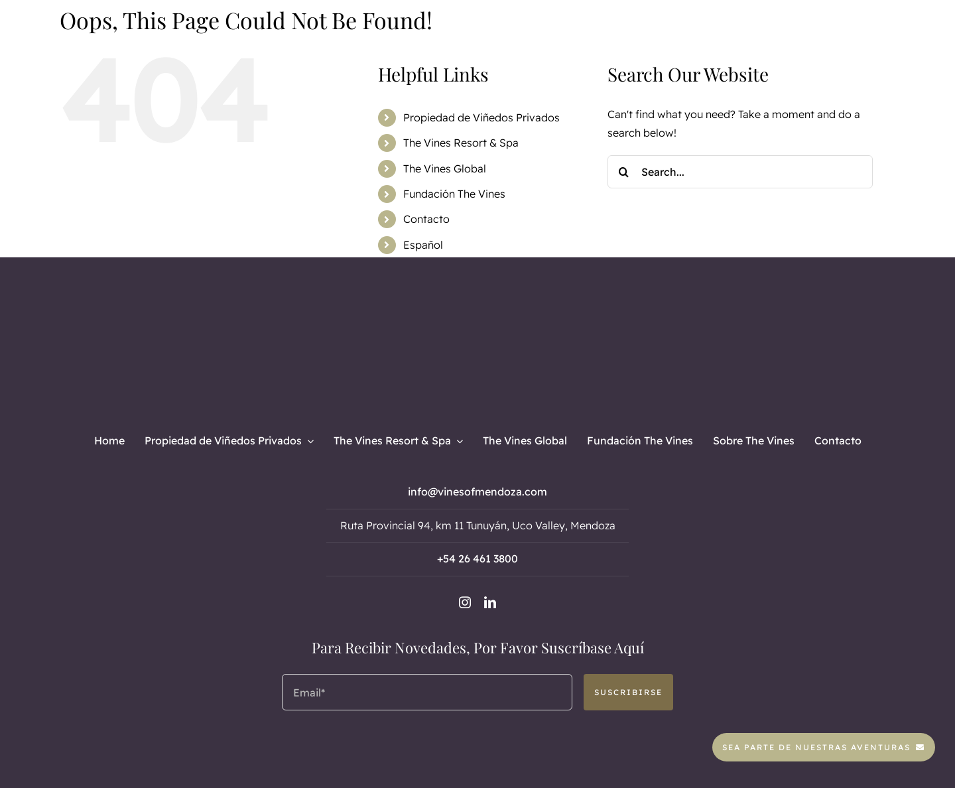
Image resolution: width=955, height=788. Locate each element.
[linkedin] (490, 602)
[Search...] (740, 171)
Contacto (426, 219)
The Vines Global (444, 168)
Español (423, 244)
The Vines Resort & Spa (461, 142)
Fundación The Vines (454, 193)
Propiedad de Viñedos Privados (481, 117)
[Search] (624, 171)
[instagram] (465, 602)
